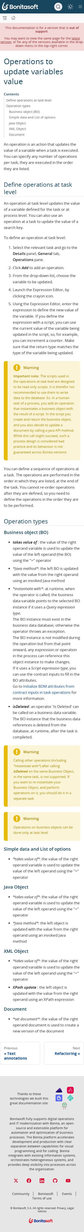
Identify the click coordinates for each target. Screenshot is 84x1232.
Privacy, (62, 1208)
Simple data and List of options (32, 117)
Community (20, 1194)
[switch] (70, 6)
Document (16, 134)
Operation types (18, 106)
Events (67, 1194)
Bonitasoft (45, 1194)
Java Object (17, 123)
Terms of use (42, 1198)
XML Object (17, 129)
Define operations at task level (29, 100)
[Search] (58, 7)
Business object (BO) (24, 112)
